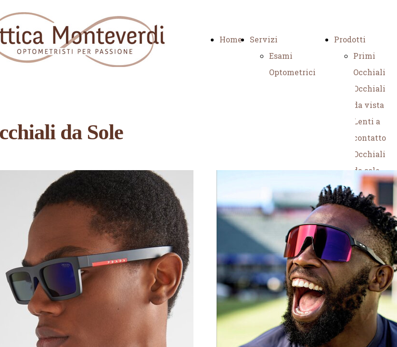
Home (230, 39)
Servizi (264, 39)
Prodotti (350, 39)
